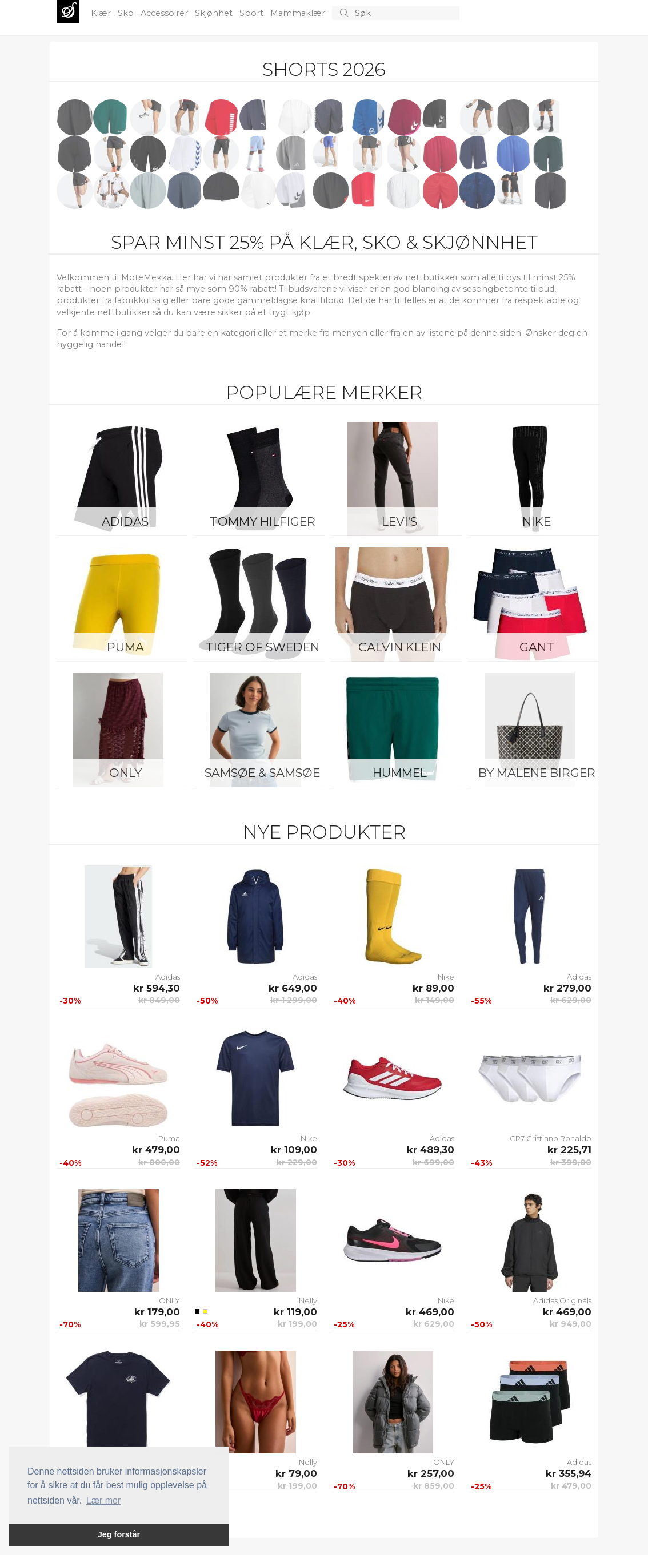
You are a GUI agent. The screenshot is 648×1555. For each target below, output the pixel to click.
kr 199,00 (297, 1323)
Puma (125, 647)
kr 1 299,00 (293, 1000)
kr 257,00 (430, 1473)
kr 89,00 (433, 988)
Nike (536, 521)
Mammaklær (298, 13)
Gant (536, 647)
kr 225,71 (569, 1149)
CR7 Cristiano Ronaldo (550, 1138)
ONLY (125, 773)
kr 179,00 (157, 1312)
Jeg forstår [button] (119, 1534)
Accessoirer (165, 13)
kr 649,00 (293, 988)
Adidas (125, 521)
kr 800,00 (159, 1162)
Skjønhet (215, 13)
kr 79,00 (296, 1473)
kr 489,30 (430, 1149)
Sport (252, 13)
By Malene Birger (536, 773)
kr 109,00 (294, 1149)
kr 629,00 (570, 1000)
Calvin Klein (399, 647)
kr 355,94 (568, 1473)
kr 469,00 (430, 1312)
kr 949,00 (570, 1323)
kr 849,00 (159, 1000)
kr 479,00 (156, 1149)
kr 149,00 (434, 1000)
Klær (102, 13)
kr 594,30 (156, 988)
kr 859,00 (433, 1485)
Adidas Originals (562, 1300)
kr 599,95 (159, 1323)
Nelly (308, 1300)
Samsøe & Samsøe (262, 773)
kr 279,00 (567, 988)
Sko (127, 13)
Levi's (399, 521)
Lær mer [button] (103, 1500)
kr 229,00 (297, 1162)
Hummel (400, 773)
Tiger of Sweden (262, 647)
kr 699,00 (433, 1162)
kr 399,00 (570, 1162)
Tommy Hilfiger (262, 521)
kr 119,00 (295, 1312)
